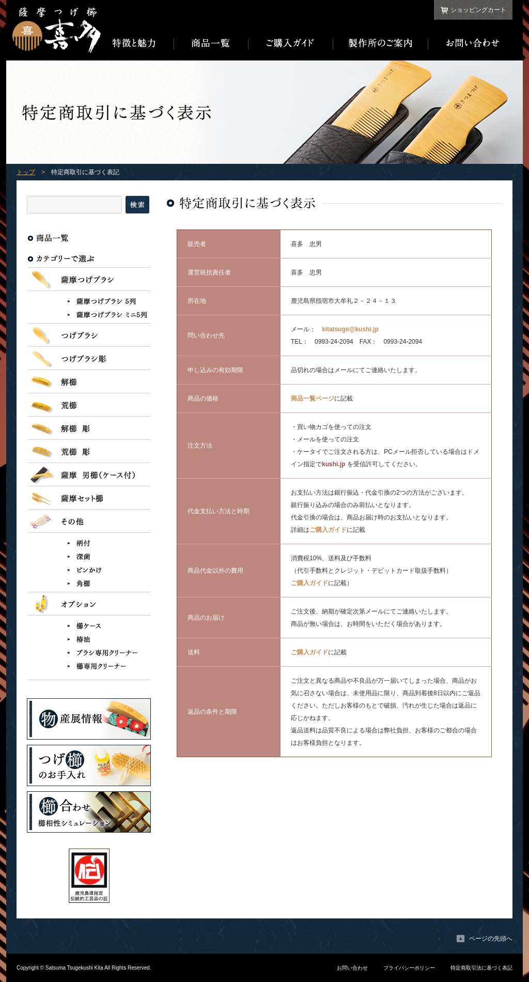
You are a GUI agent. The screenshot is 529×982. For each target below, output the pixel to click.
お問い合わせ (470, 43)
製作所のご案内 (380, 43)
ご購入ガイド (290, 43)
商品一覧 (211, 43)
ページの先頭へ (490, 938)
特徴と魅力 (137, 43)
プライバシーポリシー (409, 968)
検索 (137, 204)
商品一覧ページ (312, 398)
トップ (26, 172)
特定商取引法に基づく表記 (481, 968)
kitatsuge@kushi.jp (350, 329)
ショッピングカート (478, 9)
